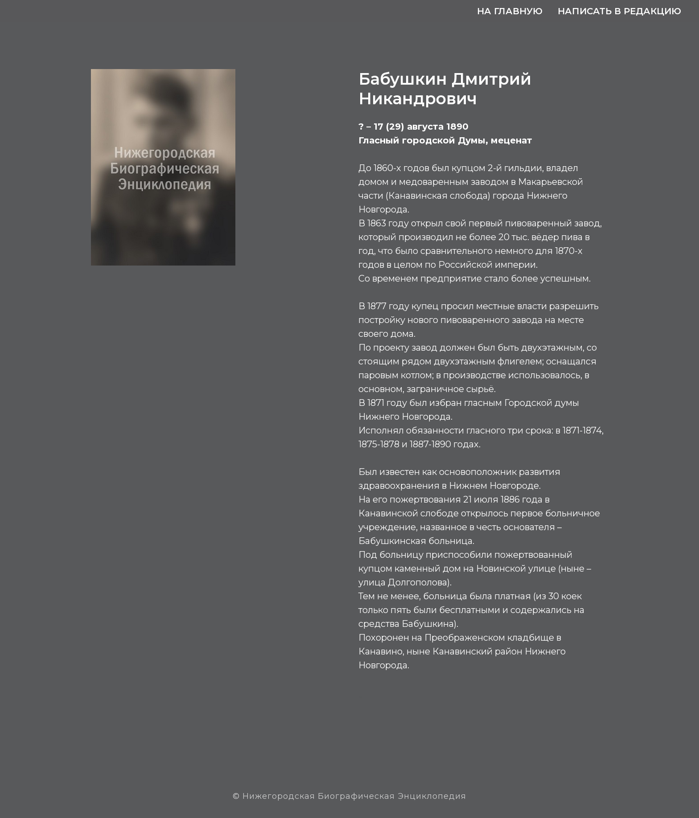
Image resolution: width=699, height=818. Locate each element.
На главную (510, 11)
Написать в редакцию (619, 11)
